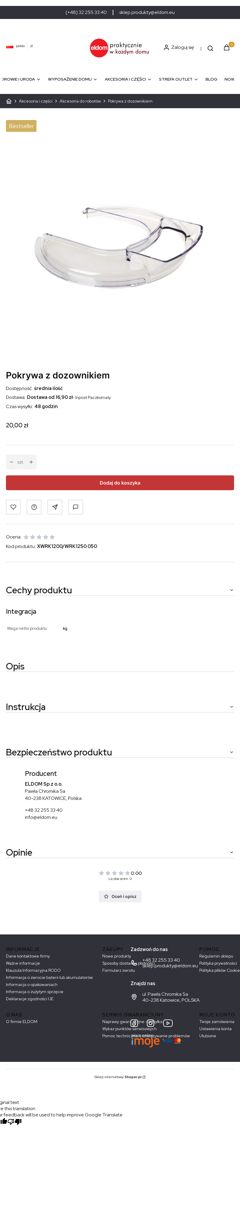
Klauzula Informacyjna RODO (33, 970)
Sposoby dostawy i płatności (128, 963)
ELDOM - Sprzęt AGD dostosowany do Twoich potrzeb (9, 101)
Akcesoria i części (36, 101)
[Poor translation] (14, 1122)
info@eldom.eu (41, 817)
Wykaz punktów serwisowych (129, 1028)
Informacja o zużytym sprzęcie (34, 991)
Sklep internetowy (118, 1077)
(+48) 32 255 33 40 (86, 12)
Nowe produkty (116, 956)
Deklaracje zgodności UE (29, 998)
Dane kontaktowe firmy (28, 956)
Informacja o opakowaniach (32, 984)
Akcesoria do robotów (80, 101)
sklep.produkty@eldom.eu (147, 12)
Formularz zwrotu (118, 970)
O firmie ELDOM (21, 1021)
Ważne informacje (23, 963)
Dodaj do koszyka (120, 483)
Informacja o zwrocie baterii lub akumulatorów (49, 977)
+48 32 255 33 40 (44, 810)
